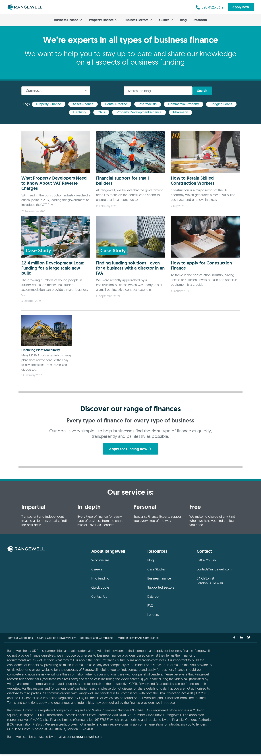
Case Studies (156, 572)
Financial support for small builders (122, 180)
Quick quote (100, 590)
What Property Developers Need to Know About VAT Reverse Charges (54, 183)
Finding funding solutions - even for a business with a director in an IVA (130, 268)
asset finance (83, 104)
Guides (166, 20)
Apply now (240, 7)
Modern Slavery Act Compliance (138, 640)
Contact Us (99, 599)
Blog (183, 20)
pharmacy (180, 112)
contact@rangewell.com (214, 572)
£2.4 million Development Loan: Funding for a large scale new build (52, 268)
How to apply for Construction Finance (201, 265)
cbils (101, 112)
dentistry (79, 112)
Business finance (159, 581)
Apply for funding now (130, 451)
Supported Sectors (160, 590)
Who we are (100, 562)
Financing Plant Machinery (40, 350)
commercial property (183, 104)
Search (203, 91)
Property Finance (103, 20)
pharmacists (148, 104)
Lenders (153, 617)
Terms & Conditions (20, 640)
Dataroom (199, 20)
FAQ (150, 608)
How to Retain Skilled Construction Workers (192, 180)
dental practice (116, 104)
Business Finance (68, 20)
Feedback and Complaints (96, 640)
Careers (96, 572)
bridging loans (221, 104)
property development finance (139, 112)
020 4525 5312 (206, 562)
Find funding (100, 581)
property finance (48, 104)
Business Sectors (138, 20)
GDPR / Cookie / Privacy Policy (56, 640)
